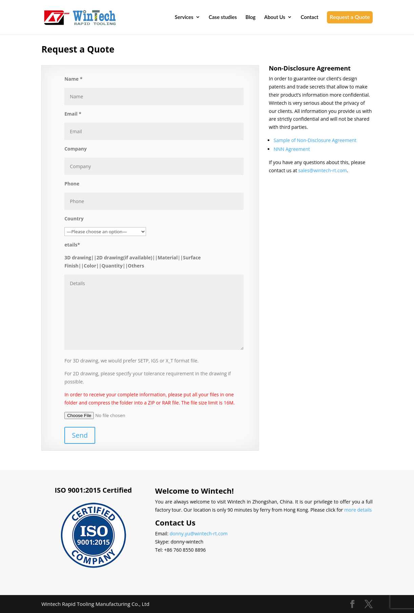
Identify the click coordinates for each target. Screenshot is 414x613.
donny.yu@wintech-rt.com (199, 533)
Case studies (223, 17)
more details (358, 510)
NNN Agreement (291, 149)
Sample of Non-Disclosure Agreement (314, 140)
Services (184, 17)
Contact (309, 17)
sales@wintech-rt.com (322, 170)
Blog (251, 17)
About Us (274, 17)
